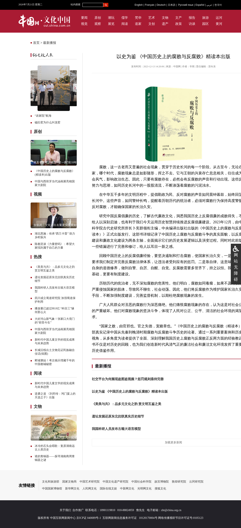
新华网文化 (72, 488)
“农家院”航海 (43, 115)
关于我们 (65, 510)
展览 (111, 23)
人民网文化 (89, 488)
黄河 (219, 23)
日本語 (171, 4)
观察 (97, 23)
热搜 (38, 257)
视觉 (84, 23)
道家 (138, 23)
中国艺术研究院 (90, 481)
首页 (36, 42)
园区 (205, 23)
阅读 (124, 23)
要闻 (84, 17)
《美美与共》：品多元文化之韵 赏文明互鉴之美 (126, 404)
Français (149, 4)
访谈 (192, 23)
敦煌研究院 (179, 481)
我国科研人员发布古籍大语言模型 (116, 429)
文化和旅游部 (50, 481)
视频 (38, 194)
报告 (192, 17)
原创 (97, 17)
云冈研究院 (196, 481)
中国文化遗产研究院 (115, 481)
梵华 (138, 17)
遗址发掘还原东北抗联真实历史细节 (118, 416)
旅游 (205, 17)
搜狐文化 (160, 488)
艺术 (151, 17)
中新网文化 (127, 488)
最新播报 (49, 42)
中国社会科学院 (141, 481)
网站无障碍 (236, 267)
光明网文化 (144, 488)
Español (199, 4)
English (139, 4)
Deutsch (161, 4)
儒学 (124, 17)
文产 (178, 17)
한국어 (218, 4)
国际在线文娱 (108, 488)
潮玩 (111, 17)
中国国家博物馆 (52, 488)
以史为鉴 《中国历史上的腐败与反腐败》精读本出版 (130, 391)
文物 (165, 17)
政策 (178, 23)
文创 (151, 23)
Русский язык (185, 4)
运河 (219, 17)
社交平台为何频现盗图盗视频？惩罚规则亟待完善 (128, 379)
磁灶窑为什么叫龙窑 (47, 122)
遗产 (165, 23)
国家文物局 (69, 481)
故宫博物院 (161, 481)
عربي (209, 4)
